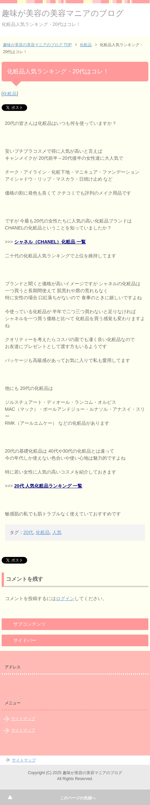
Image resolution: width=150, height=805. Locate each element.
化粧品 (10, 93)
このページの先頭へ (78, 798)
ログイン (65, 598)
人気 (57, 532)
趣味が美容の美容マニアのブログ (63, 13)
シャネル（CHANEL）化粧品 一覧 (50, 241)
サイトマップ (23, 718)
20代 (28, 532)
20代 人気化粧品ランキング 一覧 (48, 486)
